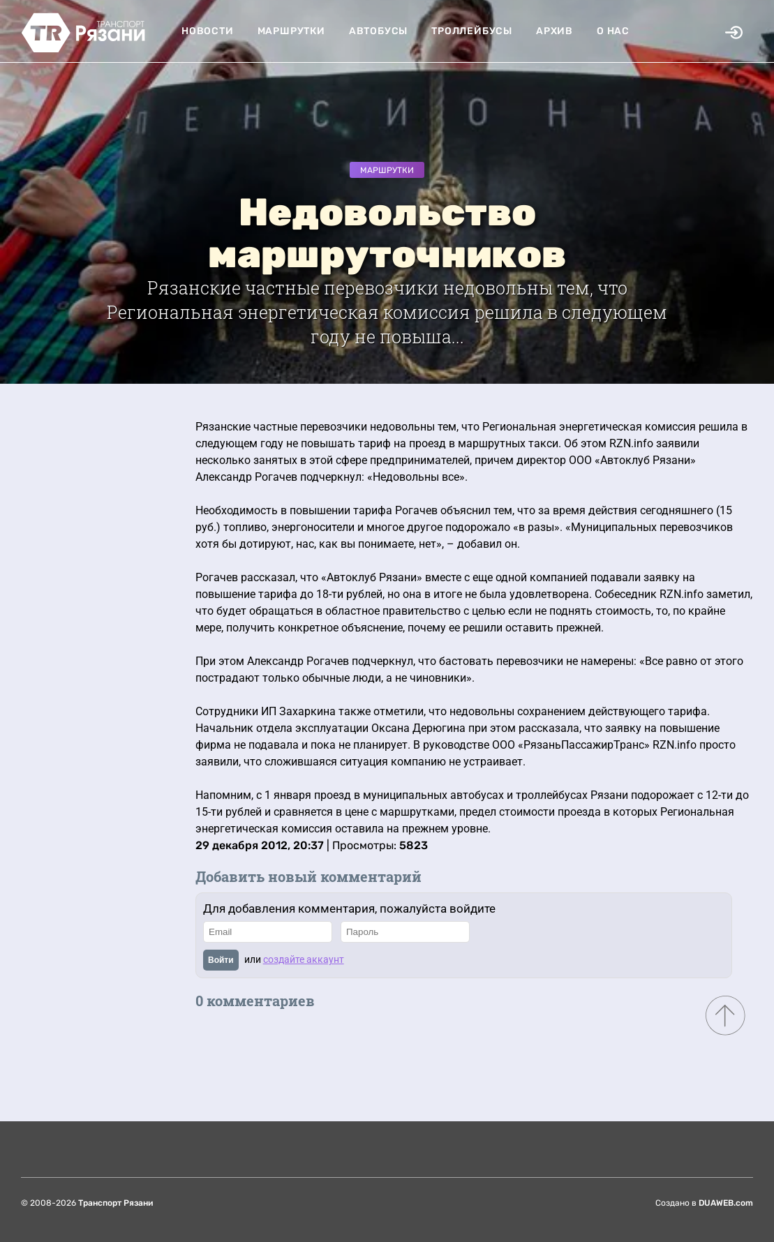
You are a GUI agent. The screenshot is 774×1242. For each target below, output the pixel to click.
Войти (221, 960)
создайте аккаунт (303, 959)
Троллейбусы (471, 31)
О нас (613, 31)
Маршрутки (291, 31)
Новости (207, 31)
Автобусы (378, 31)
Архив (554, 31)
